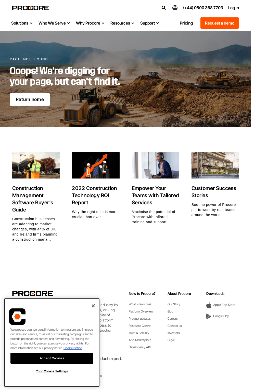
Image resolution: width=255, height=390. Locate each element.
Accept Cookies (52, 364)
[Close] (93, 311)
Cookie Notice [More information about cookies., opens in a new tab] (72, 353)
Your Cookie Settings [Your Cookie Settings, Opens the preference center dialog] (52, 377)
